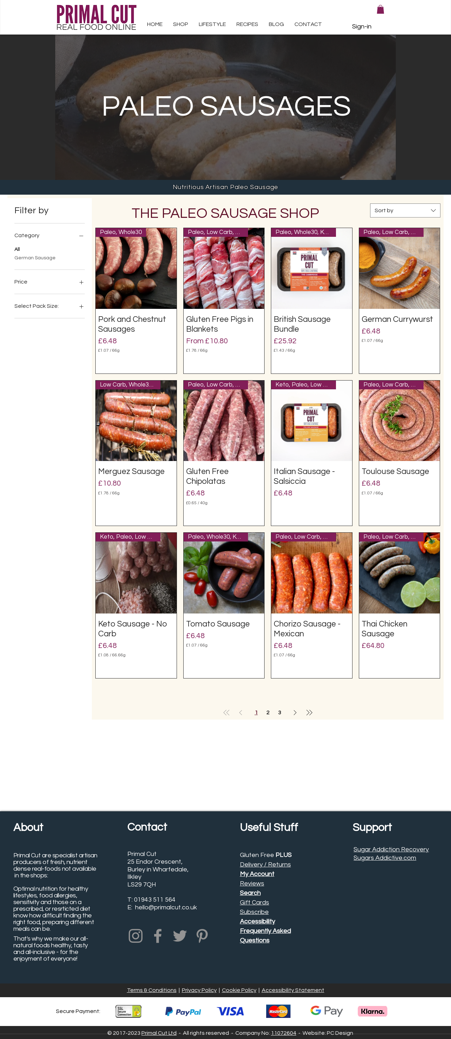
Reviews (252, 883)
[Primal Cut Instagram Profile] (135, 936)
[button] (212, 26)
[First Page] (226, 713)
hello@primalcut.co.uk (166, 907)
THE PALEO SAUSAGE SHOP (225, 213)
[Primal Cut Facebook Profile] (157, 936)
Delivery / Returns (265, 864)
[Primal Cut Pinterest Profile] (202, 936)
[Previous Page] (240, 713)
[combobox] (405, 210)
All (17, 249)
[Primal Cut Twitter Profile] (180, 936)
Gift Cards (254, 902)
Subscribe (254, 912)
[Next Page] (295, 713)
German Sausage (35, 257)
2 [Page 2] (267, 712)
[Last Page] (309, 713)
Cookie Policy (239, 990)
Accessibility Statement (293, 990)
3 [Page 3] (279, 712)
